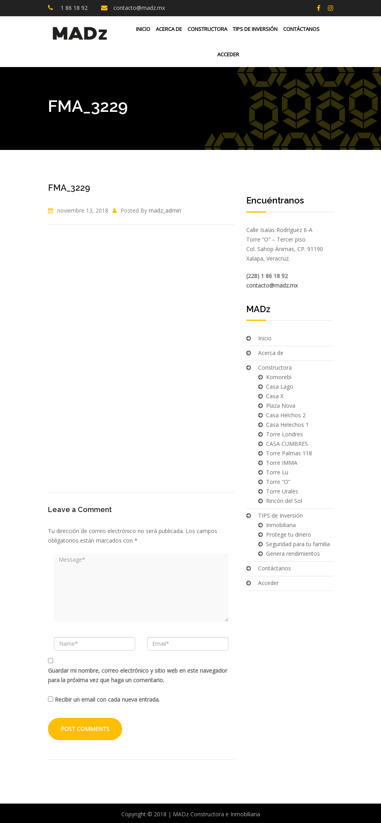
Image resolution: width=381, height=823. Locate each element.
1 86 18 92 (73, 8)
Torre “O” (278, 481)
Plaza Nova (280, 405)
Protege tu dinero (288, 534)
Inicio (143, 29)
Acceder (227, 54)
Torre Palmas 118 (289, 453)
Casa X (274, 396)
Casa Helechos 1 (287, 424)
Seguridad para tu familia (298, 544)
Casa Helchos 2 (286, 415)
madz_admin (165, 210)
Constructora (207, 29)
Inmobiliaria (281, 525)
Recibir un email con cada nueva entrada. (107, 699)
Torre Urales (282, 491)
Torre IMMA (281, 462)
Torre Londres (284, 434)
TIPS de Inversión (255, 29)
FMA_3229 (69, 187)
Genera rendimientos (293, 553)
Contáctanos (301, 29)
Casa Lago (279, 386)
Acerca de (169, 29)
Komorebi (278, 377)
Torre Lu (277, 472)
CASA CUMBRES (287, 443)
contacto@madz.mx (139, 8)
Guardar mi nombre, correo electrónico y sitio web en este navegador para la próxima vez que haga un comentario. (137, 675)
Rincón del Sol (284, 501)
